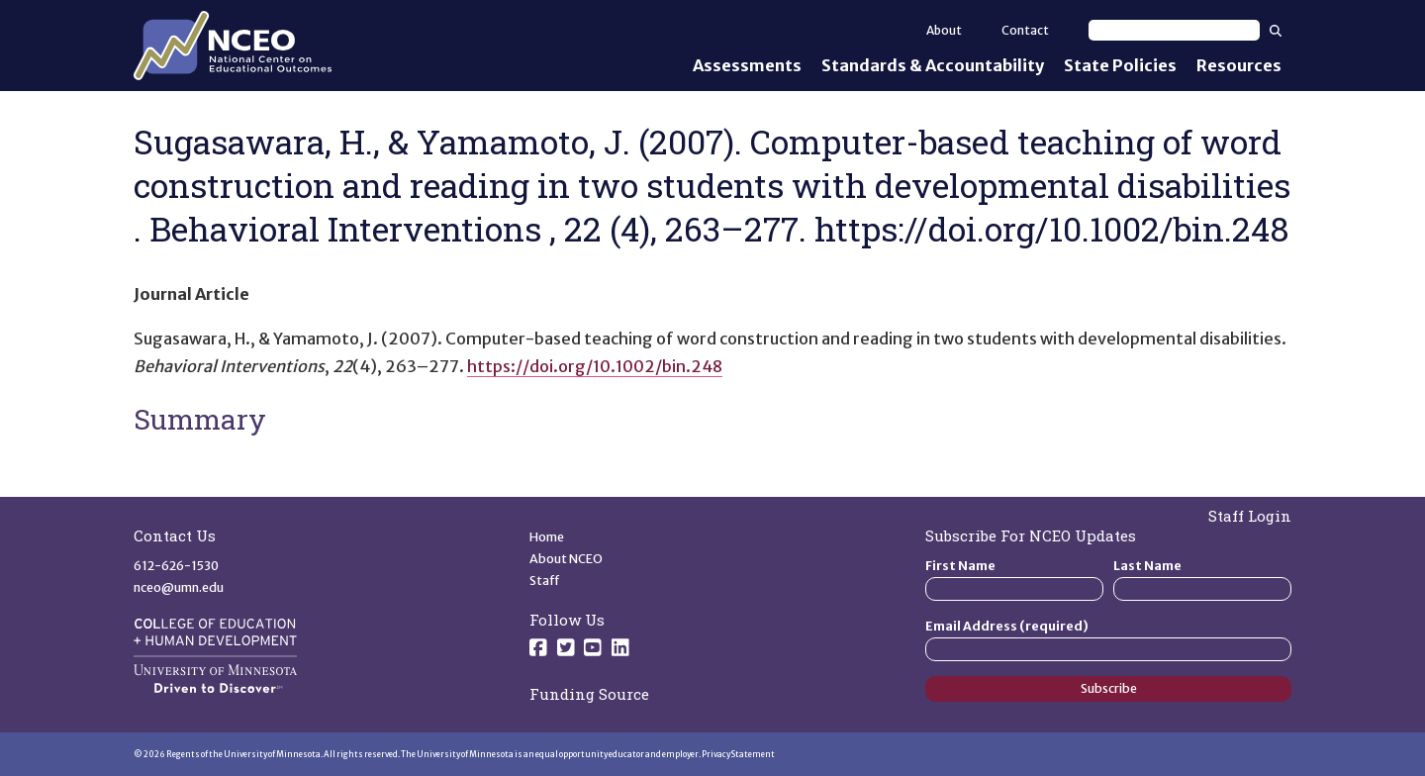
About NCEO (566, 558)
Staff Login (1249, 516)
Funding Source (589, 694)
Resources (1239, 65)
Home (546, 537)
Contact (1025, 30)
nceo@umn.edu (179, 587)
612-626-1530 (176, 565)
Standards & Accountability (932, 65)
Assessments (747, 65)
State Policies (1120, 65)
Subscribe (1109, 688)
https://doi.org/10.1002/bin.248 (594, 366)
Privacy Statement (738, 754)
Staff (544, 580)
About (944, 30)
